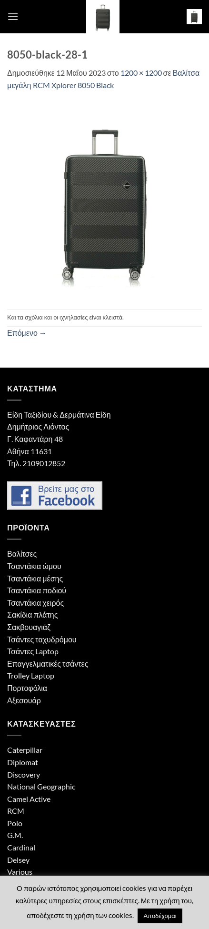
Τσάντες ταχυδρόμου (42, 639)
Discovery (23, 774)
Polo (14, 823)
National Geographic (41, 786)
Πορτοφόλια (27, 687)
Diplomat (22, 762)
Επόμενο (27, 332)
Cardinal (21, 847)
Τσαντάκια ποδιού (36, 590)
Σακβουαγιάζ (28, 626)
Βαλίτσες (22, 553)
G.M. (15, 834)
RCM (15, 810)
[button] (13, 16)
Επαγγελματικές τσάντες (47, 663)
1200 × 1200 (141, 72)
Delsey (18, 859)
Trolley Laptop (30, 675)
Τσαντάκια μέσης (35, 578)
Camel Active (28, 798)
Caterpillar (24, 749)
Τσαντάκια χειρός (35, 602)
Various (19, 871)
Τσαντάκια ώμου (34, 565)
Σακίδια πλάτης (32, 614)
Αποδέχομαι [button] (159, 915)
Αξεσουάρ (24, 700)
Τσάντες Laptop (33, 651)
